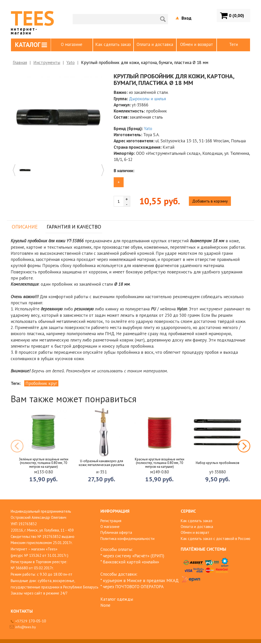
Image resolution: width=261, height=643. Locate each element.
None (105, 605)
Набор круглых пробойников (217, 463)
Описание (25, 226)
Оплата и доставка (155, 44)
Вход (186, 18)
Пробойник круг (41, 383)
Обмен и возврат (196, 44)
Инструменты (46, 62)
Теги (233, 44)
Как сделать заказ (113, 44)
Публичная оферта (116, 532)
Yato (71, 62)
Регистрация (110, 520)
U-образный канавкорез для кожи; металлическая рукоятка (101, 463)
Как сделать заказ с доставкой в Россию (215, 538)
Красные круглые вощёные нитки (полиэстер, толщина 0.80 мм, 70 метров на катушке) (159, 463)
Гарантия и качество (74, 226)
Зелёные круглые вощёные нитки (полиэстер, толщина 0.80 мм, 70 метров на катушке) (43, 463)
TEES (32, 20)
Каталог (31, 45)
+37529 (30, 621)
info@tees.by (25, 627)
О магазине (71, 44)
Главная (20, 62)
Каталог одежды (116, 599)
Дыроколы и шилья (147, 99)
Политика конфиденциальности (127, 538)
